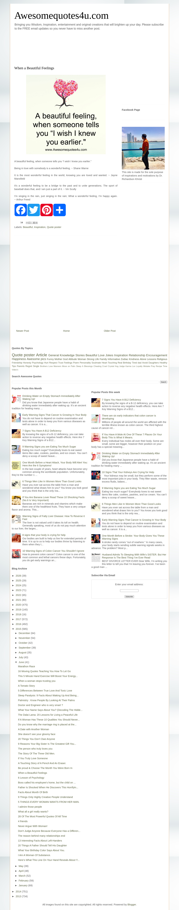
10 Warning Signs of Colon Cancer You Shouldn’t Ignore (53, 550)
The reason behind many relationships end (41, 835)
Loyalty (139, 366)
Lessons (151, 359)
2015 (19, 629)
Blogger (132, 904)
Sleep (78, 366)
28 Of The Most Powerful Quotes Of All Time (42, 816)
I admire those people (30, 806)
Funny (50, 359)
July (21, 657)
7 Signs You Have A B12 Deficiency (41, 430)
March (22, 875)
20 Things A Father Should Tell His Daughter (42, 845)
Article (41, 355)
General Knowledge (61, 355)
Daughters (154, 362)
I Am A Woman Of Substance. (34, 855)
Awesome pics (36, 359)
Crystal (111, 366)
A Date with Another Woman (33, 729)
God (65, 359)
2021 (19, 600)
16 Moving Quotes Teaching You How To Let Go (44, 671)
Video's (15, 370)
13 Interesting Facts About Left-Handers (40, 840)
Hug (116, 366)
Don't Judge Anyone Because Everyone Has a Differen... (49, 831)
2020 (19, 604)
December (25, 633)
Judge (122, 366)
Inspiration (39, 227)
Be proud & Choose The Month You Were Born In (45, 768)
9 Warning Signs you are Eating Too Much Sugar (49, 446)
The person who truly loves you (35, 748)
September (25, 647)
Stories (80, 355)
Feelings (68, 362)
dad (139, 362)
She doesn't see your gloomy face (36, 734)
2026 (19, 575)
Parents (20, 366)
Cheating (97, 366)
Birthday (127, 362)
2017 (19, 619)
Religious (162, 359)
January (23, 885)
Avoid (145, 362)
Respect (53, 362)
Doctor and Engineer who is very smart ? (40, 705)
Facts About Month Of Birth (33, 792)
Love (101, 355)
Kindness (134, 359)
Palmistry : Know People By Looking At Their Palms (46, 700)
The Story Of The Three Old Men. (36, 753)
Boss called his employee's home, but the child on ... (47, 782)
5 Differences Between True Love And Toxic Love (45, 690)
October (23, 642)
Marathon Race (26, 666)
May (21, 866)
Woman (82, 359)
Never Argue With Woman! (32, 826)
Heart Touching (109, 362)
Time (165, 366)
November (25, 638)
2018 (19, 614)
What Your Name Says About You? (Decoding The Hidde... (50, 710)
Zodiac (124, 359)
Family (103, 359)
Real (120, 362)
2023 (19, 590)
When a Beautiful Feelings (32, 773)
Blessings (88, 366)
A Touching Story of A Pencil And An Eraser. (42, 763)
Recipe (159, 366)
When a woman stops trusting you (36, 681)
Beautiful (28, 227)
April (21, 871)
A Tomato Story (26, 685)
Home (66, 330)
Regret (28, 366)
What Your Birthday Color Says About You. (41, 850)
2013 (19, 896)
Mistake (146, 366)
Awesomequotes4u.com (61, 15)
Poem (76, 362)
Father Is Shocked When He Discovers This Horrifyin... (48, 787)
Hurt (46, 362)
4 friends (23, 821)
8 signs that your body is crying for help (44, 535)
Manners (57, 366)
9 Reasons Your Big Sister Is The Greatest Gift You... (47, 743)
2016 (19, 624)
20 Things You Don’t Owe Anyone (36, 739)
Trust (60, 362)
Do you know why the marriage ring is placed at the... (47, 724)
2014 (19, 891)
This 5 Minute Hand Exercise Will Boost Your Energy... (48, 676)
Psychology (37, 362)
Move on (66, 366)
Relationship (137, 355)
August (23, 652)
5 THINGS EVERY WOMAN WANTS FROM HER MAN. (48, 802)
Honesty (27, 362)
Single (36, 366)
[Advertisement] (74, 47)
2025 (19, 580)
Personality (85, 362)
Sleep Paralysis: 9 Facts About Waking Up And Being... (48, 695)
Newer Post (22, 330)
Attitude (72, 359)
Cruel (104, 366)
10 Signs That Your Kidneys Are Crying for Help (128, 472)
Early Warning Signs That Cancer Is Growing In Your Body (54, 414)
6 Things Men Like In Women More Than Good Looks (51, 481)
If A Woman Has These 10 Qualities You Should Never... (49, 719)
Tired (134, 362)
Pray (153, 366)
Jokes (109, 355)
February (24, 880)
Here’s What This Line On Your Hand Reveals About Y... (48, 860)
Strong (90, 359)
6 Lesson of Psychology (31, 777)
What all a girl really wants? (33, 811)
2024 (19, 585)
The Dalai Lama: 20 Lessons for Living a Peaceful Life (48, 714)
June (22, 662)
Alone (143, 359)
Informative (114, 359)
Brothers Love (46, 366)
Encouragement (156, 355)
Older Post (110, 330)
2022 (19, 595)
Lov (133, 366)
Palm (73, 366)
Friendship (17, 362)
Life (97, 359)
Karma (128, 366)
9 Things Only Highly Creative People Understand (45, 797)
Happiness (19, 359)
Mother (58, 359)
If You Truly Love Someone (33, 758)
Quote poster (54, 227)
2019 (19, 609)
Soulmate (96, 362)
